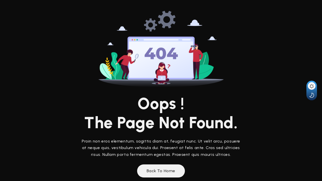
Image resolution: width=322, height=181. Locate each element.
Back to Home (161, 170)
